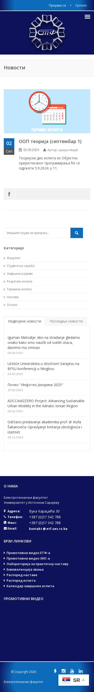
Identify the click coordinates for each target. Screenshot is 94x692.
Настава (11, 297)
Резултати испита (18, 281)
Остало (11, 305)
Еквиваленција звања (25, 569)
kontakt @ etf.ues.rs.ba (48, 529)
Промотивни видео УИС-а (28, 558)
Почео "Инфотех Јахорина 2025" (35, 384)
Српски (80, 5)
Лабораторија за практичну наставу (37, 564)
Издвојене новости (24, 321)
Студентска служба (19, 266)
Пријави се (58, 5)
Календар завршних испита (30, 586)
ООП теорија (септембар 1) (50, 141)
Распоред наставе (22, 575)
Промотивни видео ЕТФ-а (28, 552)
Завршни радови (18, 273)
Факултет (12, 258)
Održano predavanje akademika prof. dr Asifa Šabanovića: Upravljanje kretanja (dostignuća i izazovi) (45, 427)
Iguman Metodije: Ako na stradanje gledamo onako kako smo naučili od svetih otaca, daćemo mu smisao (44, 342)
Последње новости (66, 321)
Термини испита (18, 289)
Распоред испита (21, 580)
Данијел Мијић (68, 150)
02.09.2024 (31, 150)
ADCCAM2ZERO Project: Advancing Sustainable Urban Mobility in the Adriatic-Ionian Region (46, 403)
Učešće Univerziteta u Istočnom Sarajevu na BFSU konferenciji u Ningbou (43, 366)
